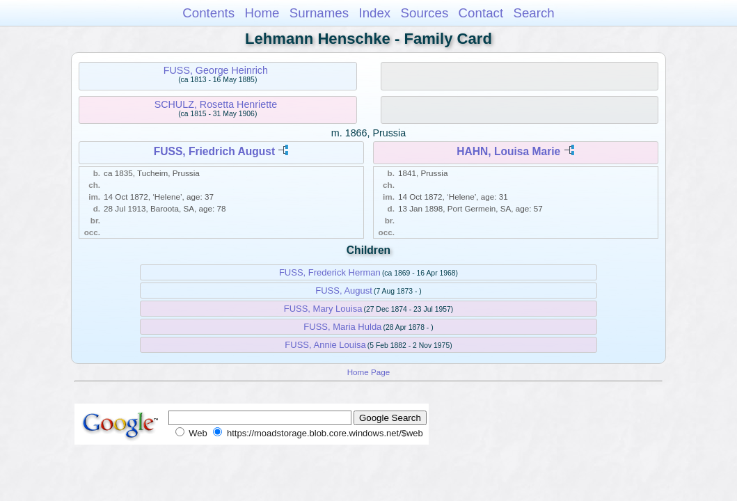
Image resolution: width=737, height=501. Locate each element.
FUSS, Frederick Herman (330, 272)
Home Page (368, 371)
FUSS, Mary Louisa (323, 308)
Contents (208, 13)
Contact (481, 13)
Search (533, 13)
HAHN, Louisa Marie (508, 151)
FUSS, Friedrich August (214, 151)
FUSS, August (343, 290)
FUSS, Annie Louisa (325, 345)
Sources (425, 13)
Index (374, 13)
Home (261, 13)
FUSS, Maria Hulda (342, 326)
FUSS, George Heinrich (216, 70)
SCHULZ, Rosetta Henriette (215, 104)
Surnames (319, 13)
